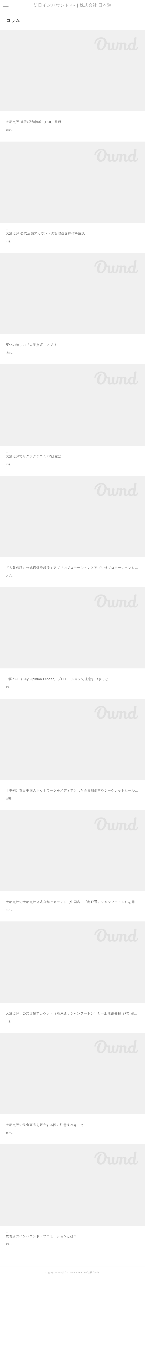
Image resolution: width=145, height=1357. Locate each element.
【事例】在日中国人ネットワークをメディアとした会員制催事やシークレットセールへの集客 (72, 839)
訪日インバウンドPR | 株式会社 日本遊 (72, 5)
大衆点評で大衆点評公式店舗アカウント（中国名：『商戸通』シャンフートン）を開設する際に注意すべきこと (72, 959)
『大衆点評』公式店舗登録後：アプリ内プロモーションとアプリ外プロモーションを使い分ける (72, 598)
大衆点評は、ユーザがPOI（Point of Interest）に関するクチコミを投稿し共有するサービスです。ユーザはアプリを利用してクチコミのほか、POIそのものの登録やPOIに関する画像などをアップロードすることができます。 (72, 1083)
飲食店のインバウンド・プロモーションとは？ (41, 1306)
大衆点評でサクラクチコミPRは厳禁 (33, 478)
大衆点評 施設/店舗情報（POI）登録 (33, 122)
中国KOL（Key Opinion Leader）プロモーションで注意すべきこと (57, 719)
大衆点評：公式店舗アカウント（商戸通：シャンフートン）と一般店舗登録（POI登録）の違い (72, 1070)
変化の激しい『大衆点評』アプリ (31, 358)
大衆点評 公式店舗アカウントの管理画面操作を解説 (45, 242)
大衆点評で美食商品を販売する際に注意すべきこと (45, 1191)
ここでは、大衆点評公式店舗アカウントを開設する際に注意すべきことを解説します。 (57, 967)
